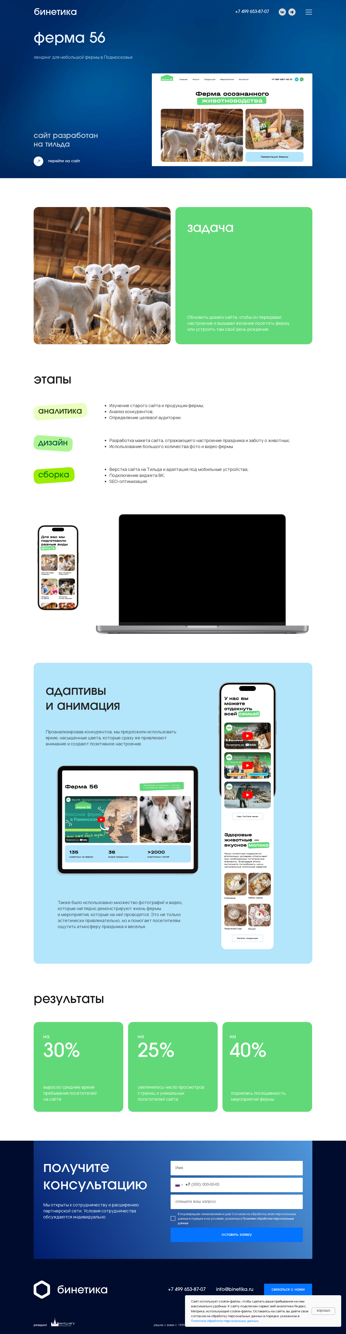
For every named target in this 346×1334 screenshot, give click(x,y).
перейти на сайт (64, 161)
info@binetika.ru (234, 1289)
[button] (309, 12)
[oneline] (237, 1202)
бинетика (55, 12)
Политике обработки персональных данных (225, 1321)
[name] (237, 1168)
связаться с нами (288, 1290)
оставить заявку (237, 1235)
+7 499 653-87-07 (252, 12)
